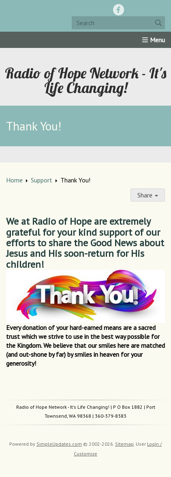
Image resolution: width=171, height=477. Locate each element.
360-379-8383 (110, 416)
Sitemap (124, 444)
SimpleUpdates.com (59, 444)
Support (41, 180)
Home (14, 180)
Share (147, 195)
